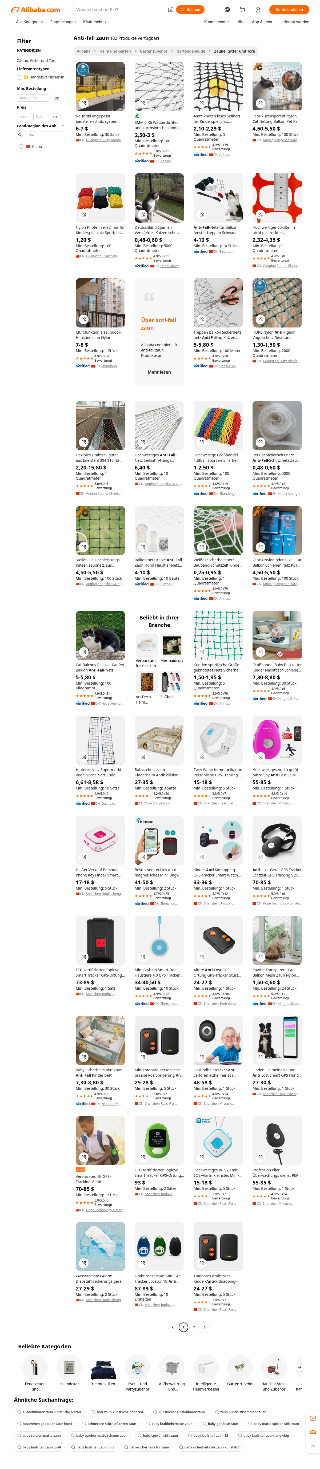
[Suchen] (190, 9)
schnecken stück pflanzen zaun (109, 1423)
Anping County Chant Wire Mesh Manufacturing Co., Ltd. (103, 493)
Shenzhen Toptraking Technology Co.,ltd (220, 1003)
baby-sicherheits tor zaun (146, 1447)
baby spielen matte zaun (39, 1435)
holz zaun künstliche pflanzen (117, 1412)
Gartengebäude (191, 51)
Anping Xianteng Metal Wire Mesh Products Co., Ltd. (171, 161)
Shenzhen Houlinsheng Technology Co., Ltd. (103, 894)
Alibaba (83, 51)
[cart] (243, 10)
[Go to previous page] (173, 1327)
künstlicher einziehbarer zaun (179, 1412)
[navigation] (40, 683)
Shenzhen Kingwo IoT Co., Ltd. (172, 904)
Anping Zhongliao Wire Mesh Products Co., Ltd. (163, 484)
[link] (313, 1418)
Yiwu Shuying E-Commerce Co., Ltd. (159, 803)
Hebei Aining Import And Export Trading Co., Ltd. (171, 266)
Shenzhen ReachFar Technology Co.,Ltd (219, 803)
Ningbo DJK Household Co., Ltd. (289, 699)
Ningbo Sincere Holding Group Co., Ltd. (289, 1004)
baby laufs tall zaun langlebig (263, 1435)
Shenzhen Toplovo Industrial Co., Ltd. (100, 994)
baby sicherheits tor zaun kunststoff (210, 1447)
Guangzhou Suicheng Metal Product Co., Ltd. (103, 256)
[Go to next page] (205, 1327)
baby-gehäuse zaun (220, 1423)
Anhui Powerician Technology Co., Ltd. (227, 155)
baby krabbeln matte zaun (169, 1423)
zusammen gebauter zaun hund (44, 1423)
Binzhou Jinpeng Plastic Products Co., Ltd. (230, 252)
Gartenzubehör (154, 51)
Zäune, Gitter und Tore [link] (234, 51)
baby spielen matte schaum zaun (99, 1435)
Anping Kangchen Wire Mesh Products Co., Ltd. (280, 140)
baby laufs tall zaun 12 (208, 1435)
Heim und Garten (115, 51)
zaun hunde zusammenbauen (240, 1412)
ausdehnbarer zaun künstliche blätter (49, 1412)
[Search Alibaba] (119, 10)
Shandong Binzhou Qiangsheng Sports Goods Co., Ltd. (229, 494)
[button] (170, 9)
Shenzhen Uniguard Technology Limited (219, 903)
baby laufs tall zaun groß (39, 1447)
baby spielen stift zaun (158, 1435)
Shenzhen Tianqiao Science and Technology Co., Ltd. (169, 1004)
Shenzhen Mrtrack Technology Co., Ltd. (278, 803)
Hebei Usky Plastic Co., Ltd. (230, 366)
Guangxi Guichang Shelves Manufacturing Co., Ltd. (112, 803)
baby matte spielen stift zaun (273, 1423)
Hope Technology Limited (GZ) (282, 903)
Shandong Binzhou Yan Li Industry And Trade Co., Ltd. (112, 366)
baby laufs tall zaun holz (92, 1447)
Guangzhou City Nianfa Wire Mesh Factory (103, 140)
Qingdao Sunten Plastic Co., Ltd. (280, 266)
